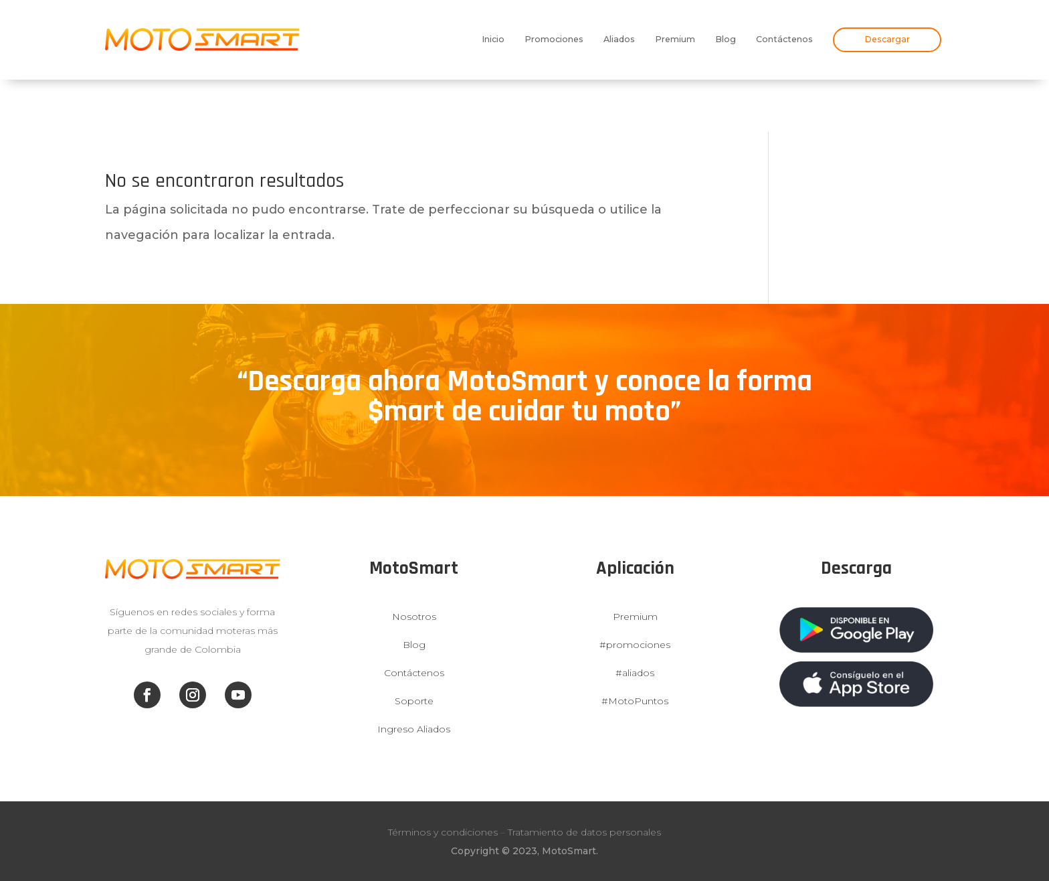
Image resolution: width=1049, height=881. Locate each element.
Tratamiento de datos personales (584, 832)
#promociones (634, 645)
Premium (675, 39)
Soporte (414, 701)
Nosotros (414, 617)
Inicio (493, 39)
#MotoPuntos (634, 701)
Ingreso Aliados (413, 729)
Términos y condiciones (443, 832)
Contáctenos (784, 39)
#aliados (634, 673)
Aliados (619, 39)
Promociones (553, 39)
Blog (725, 39)
